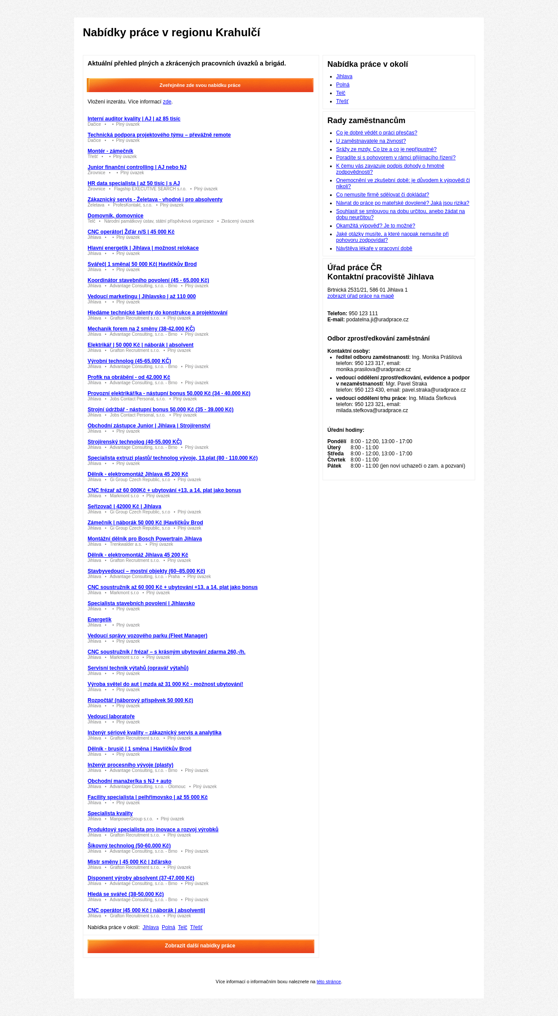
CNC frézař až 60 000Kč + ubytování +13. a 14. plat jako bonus (164, 490)
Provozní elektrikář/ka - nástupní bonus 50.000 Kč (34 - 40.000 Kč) (169, 393)
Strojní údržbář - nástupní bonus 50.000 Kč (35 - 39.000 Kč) (161, 409)
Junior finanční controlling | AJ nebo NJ (137, 167)
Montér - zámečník (110, 151)
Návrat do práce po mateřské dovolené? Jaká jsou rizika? (403, 203)
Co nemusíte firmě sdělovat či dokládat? (382, 195)
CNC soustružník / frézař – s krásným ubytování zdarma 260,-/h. (166, 652)
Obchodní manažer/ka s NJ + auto (129, 781)
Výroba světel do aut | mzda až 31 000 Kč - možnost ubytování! (165, 684)
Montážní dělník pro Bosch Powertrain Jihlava (145, 539)
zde (167, 102)
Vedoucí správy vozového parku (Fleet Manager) (148, 636)
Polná (168, 927)
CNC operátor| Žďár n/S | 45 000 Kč (131, 232)
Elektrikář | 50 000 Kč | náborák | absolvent (141, 345)
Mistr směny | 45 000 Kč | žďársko (129, 862)
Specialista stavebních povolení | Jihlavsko (141, 603)
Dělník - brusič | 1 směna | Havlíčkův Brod (139, 749)
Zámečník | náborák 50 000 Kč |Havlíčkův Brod (145, 523)
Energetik (100, 619)
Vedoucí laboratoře (111, 716)
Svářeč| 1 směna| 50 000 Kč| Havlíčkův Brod (142, 264)
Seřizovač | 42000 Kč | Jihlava (124, 506)
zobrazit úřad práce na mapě (360, 296)
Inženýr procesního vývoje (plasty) (131, 765)
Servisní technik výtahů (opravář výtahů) (138, 668)
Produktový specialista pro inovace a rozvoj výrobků (153, 830)
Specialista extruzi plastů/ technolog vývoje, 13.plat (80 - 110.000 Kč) (173, 458)
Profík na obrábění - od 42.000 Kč (129, 377)
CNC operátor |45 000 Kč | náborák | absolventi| (146, 910)
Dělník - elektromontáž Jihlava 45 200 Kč (138, 474)
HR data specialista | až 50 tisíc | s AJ (134, 183)
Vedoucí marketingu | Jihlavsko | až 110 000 (142, 296)
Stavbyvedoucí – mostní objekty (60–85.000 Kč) (146, 571)
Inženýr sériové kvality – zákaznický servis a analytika (154, 733)
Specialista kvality (110, 813)
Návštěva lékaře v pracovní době (374, 248)
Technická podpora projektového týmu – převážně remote (159, 135)
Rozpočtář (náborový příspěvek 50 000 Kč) (140, 700)
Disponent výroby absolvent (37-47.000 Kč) (141, 878)
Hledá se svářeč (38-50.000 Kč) (126, 894)
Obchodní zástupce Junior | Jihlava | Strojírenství (149, 426)
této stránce (328, 981)
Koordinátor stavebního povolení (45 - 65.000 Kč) (148, 280)
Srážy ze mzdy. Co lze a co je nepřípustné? (386, 149)
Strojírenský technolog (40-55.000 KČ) (135, 442)
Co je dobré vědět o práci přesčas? (376, 133)
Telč (182, 927)
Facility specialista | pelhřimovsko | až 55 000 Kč (148, 797)
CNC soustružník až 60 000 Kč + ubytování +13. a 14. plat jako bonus (173, 587)
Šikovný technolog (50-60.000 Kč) (129, 846)
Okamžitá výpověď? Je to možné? (375, 226)
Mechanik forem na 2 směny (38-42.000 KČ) (141, 329)
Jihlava (151, 927)
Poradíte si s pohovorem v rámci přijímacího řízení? (396, 158)
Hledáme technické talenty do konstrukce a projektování (158, 313)
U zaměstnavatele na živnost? (371, 141)
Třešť (196, 927)
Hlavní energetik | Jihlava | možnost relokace (143, 248)
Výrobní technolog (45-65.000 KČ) (129, 361)
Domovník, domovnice (115, 216)
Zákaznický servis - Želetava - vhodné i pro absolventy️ (155, 199)
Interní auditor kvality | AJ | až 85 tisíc (134, 119)
